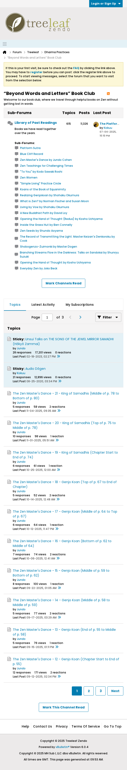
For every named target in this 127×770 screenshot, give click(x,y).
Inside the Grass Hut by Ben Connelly (46, 225)
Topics (15, 304)
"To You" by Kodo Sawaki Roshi (41, 172)
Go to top (113, 726)
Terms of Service (86, 726)
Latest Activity (43, 304)
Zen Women (28, 177)
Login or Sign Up (106, 3)
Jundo (21, 348)
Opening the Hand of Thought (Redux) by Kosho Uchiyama (61, 219)
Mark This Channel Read (64, 707)
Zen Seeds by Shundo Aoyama (41, 231)
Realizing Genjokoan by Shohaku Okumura (49, 195)
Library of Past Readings (36, 122)
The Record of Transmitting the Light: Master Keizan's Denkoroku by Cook (67, 239)
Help (25, 726)
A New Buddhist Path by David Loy (43, 213)
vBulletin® (63, 747)
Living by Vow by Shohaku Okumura (44, 207)
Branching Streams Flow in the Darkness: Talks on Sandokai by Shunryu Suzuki (69, 254)
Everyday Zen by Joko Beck (38, 268)
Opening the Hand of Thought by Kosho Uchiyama (55, 262)
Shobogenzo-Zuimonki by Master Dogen (48, 246)
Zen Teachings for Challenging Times (46, 166)
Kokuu (108, 128)
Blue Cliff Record (31, 154)
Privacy (62, 726)
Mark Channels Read (63, 283)
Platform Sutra (30, 148)
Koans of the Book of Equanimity (43, 189)
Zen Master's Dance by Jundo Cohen (46, 160)
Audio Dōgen (35, 368)
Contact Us (42, 726)
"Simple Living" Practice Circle (40, 183)
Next (115, 691)
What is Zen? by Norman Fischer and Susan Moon (54, 201)
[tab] (15, 305)
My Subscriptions (80, 304)
